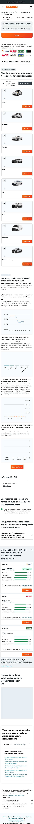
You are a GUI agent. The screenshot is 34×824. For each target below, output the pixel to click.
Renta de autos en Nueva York (16, 818)
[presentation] (32, 550)
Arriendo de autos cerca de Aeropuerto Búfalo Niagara (16, 758)
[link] (17, 467)
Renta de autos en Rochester (16, 821)
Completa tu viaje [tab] (19, 744)
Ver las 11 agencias (6, 666)
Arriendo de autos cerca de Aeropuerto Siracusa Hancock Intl (16, 762)
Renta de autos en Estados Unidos (21, 816)
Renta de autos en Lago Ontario (16, 820)
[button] (30, 2)
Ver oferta (27, 106)
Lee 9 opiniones (11, 570)
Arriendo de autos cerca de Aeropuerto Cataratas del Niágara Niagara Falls (16, 775)
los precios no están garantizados (16, 795)
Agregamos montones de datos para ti (18, 804)
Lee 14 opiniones (10, 602)
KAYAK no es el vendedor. (18, 800)
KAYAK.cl (4, 816)
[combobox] (7, 18)
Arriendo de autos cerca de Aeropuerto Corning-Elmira (16, 771)
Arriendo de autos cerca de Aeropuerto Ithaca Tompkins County (16, 767)
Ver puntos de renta (27, 585)
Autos (9, 816)
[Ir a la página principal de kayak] (11, 7)
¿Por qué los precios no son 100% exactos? (18, 807)
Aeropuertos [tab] (8, 744)
